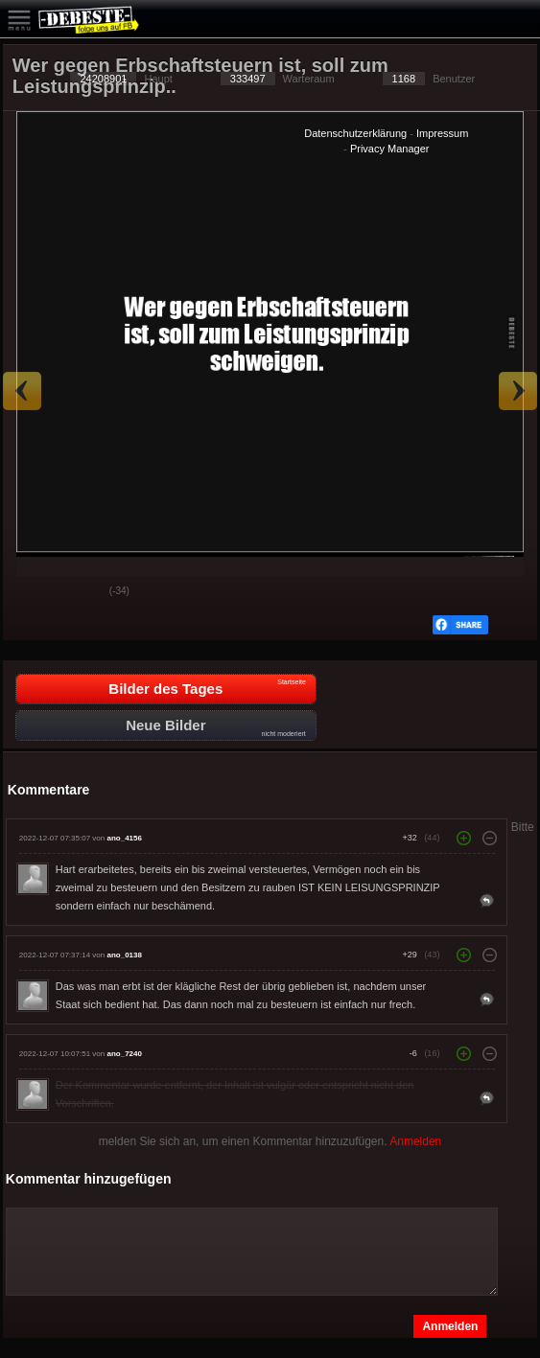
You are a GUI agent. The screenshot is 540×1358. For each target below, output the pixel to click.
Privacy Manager (390, 148)
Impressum (442, 133)
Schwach (81, 592)
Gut (33, 592)
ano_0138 (123, 955)
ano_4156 (123, 838)
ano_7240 (123, 1053)
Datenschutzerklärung (355, 133)
